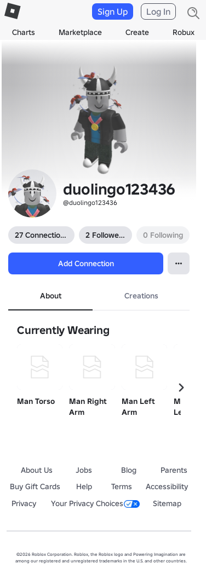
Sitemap (167, 503)
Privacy (24, 503)
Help (84, 486)
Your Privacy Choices (95, 503)
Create (137, 32)
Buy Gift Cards (35, 486)
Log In (158, 11)
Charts (23, 32)
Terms (121, 486)
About (50, 296)
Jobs (84, 470)
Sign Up (113, 11)
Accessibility (167, 486)
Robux (183, 32)
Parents (174, 470)
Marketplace (80, 32)
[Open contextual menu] (179, 263)
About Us (37, 470)
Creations (141, 296)
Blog (128, 470)
